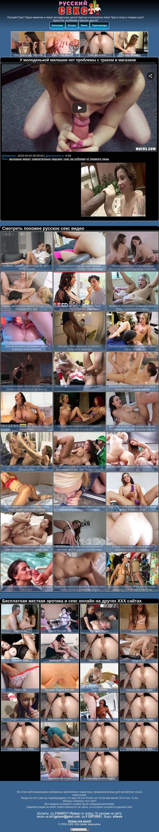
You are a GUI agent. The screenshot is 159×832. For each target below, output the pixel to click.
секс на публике (74, 159)
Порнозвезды (99, 25)
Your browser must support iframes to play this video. (79, 108)
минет (27, 159)
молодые (15, 159)
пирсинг (57, 159)
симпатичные (41, 159)
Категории (57, 25)
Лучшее (72, 25)
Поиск (84, 25)
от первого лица (97, 159)
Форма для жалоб (79, 821)
